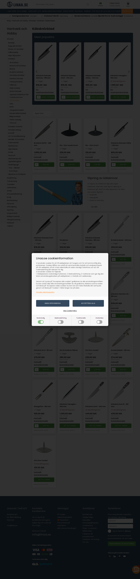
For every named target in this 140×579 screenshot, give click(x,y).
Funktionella (81, 320)
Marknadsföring (60, 320)
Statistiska (99, 320)
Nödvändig (41, 320)
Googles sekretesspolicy (45, 292)
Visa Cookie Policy (70, 311)
